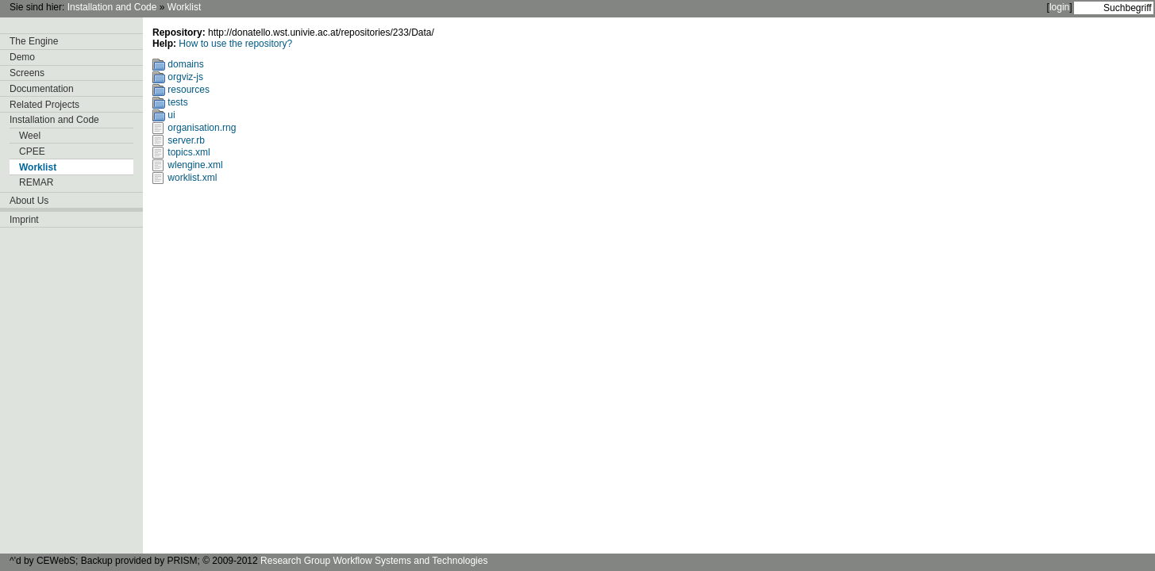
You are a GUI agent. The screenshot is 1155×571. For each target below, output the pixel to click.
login (1059, 7)
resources (188, 89)
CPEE (32, 151)
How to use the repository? (235, 43)
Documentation (42, 88)
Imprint (24, 219)
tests (177, 102)
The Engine (34, 41)
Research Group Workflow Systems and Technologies (373, 560)
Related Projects (44, 104)
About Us (29, 200)
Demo (22, 57)
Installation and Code (112, 7)
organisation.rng (201, 127)
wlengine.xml (194, 165)
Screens (27, 73)
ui (171, 115)
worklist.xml (192, 177)
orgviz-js (185, 76)
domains (185, 64)
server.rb (186, 140)
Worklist (184, 7)
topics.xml (188, 152)
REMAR (36, 182)
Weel (29, 135)
